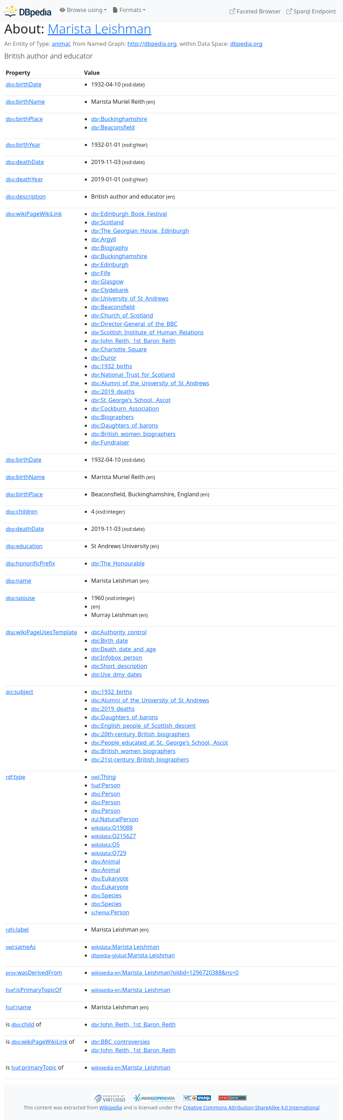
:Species (106, 895)
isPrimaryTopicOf (33, 990)
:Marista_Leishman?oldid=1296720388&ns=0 (164, 972)
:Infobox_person (116, 657)
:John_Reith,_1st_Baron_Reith (133, 341)
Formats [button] (126, 10)
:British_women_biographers (133, 434)
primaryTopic (34, 1067)
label (17, 929)
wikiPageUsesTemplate (41, 632)
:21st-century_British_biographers (140, 759)
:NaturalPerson (114, 819)
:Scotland (107, 222)
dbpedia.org (246, 44)
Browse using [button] (81, 10)
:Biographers (112, 417)
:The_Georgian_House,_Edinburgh (140, 231)
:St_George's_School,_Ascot (131, 400)
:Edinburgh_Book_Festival (129, 214)
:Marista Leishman (125, 947)
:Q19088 (112, 827)
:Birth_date (109, 640)
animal (61, 44)
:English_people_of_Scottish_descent (143, 725)
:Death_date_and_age (123, 649)
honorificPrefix (30, 563)
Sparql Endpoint (311, 11)
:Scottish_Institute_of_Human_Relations (147, 332)
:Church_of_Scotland (122, 315)
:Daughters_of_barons (124, 425)
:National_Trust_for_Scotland (133, 375)
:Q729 (108, 853)
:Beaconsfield (113, 127)
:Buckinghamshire (119, 119)
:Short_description (119, 666)
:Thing (103, 777)
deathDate (25, 162)
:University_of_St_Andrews (129, 298)
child (22, 1024)
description (26, 196)
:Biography (109, 248)
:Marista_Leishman (130, 990)
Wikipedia (110, 1107)
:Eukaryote (110, 878)
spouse (20, 598)
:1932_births (111, 366)
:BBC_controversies (120, 1042)
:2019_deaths (113, 391)
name (18, 581)
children (21, 511)
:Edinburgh (110, 264)
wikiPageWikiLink (34, 214)
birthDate (23, 84)
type (15, 777)
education (24, 546)
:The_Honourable (117, 563)
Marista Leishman (99, 28)
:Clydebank (110, 290)
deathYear (24, 179)
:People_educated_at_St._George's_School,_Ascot (159, 742)
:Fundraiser (110, 442)
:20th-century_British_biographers (140, 734)
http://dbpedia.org (152, 44)
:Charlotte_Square (119, 349)
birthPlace (24, 119)
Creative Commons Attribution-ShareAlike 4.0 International (251, 1107)
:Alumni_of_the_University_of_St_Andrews (150, 383)
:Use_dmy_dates (116, 674)
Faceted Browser (255, 11)
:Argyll (103, 239)
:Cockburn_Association (125, 408)
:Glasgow (107, 281)
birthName (25, 101)
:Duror (103, 358)
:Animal (105, 861)
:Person (105, 785)
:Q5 (105, 844)
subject (19, 692)
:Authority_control (119, 632)
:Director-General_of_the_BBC (134, 324)
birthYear (23, 145)
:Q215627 (113, 836)
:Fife (100, 273)
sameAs (21, 947)
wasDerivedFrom (34, 972)
